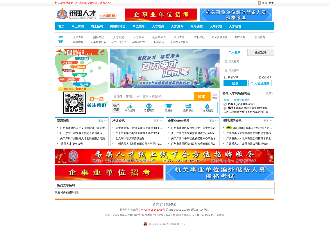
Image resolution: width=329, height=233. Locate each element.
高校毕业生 (138, 42)
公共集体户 (159, 37)
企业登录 (261, 52)
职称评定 (159, 42)
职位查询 (179, 37)
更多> (269, 93)
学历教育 (260, 37)
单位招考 (138, 26)
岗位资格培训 (219, 37)
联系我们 (171, 204)
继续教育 (78, 42)
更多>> (102, 120)
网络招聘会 (117, 26)
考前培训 (239, 37)
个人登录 (234, 52)
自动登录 (233, 77)
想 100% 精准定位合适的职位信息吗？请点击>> (83, 2)
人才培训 (158, 26)
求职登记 (199, 37)
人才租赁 (235, 26)
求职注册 (109, 16)
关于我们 (158, 204)
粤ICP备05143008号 (153, 209)
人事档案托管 (98, 42)
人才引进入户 (119, 42)
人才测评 (177, 26)
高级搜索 (215, 96)
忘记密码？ (265, 77)
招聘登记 (98, 37)
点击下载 (194, 215)
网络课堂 (196, 26)
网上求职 (78, 26)
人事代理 (216, 26)
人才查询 (78, 37)
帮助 (271, 2)
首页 (264, 2)
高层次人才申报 (179, 42)
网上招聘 (97, 26)
